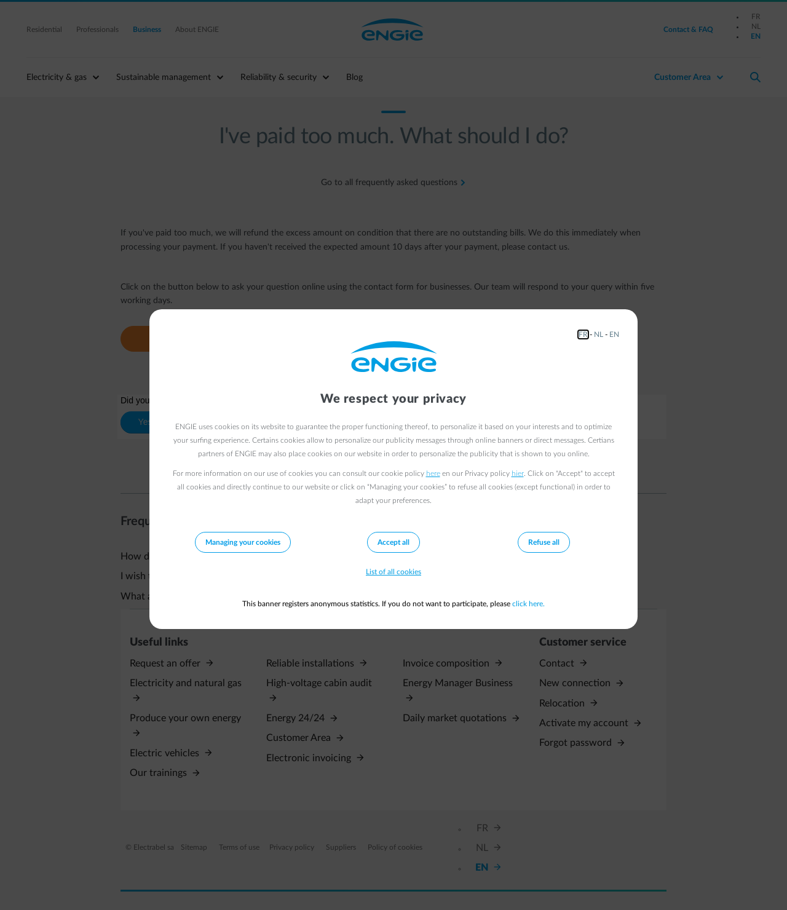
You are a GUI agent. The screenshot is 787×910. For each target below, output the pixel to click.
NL (598, 334)
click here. (528, 603)
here (433, 473)
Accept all (393, 542)
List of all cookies (393, 572)
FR (583, 334)
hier (518, 473)
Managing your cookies (242, 542)
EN (614, 334)
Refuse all (544, 542)
